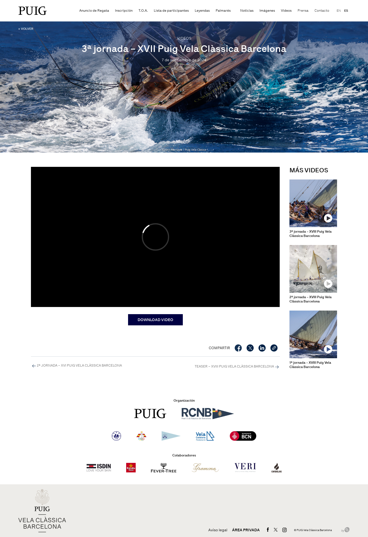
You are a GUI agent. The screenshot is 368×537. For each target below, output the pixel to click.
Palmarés (223, 11)
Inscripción (124, 11)
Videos (286, 11)
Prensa (303, 11)
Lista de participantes (171, 11)
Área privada (246, 530)
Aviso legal (217, 530)
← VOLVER (25, 29)
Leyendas (202, 11)
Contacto (321, 11)
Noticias (247, 11)
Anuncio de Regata (94, 11)
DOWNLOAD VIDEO (155, 319)
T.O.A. (143, 11)
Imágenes (267, 11)
